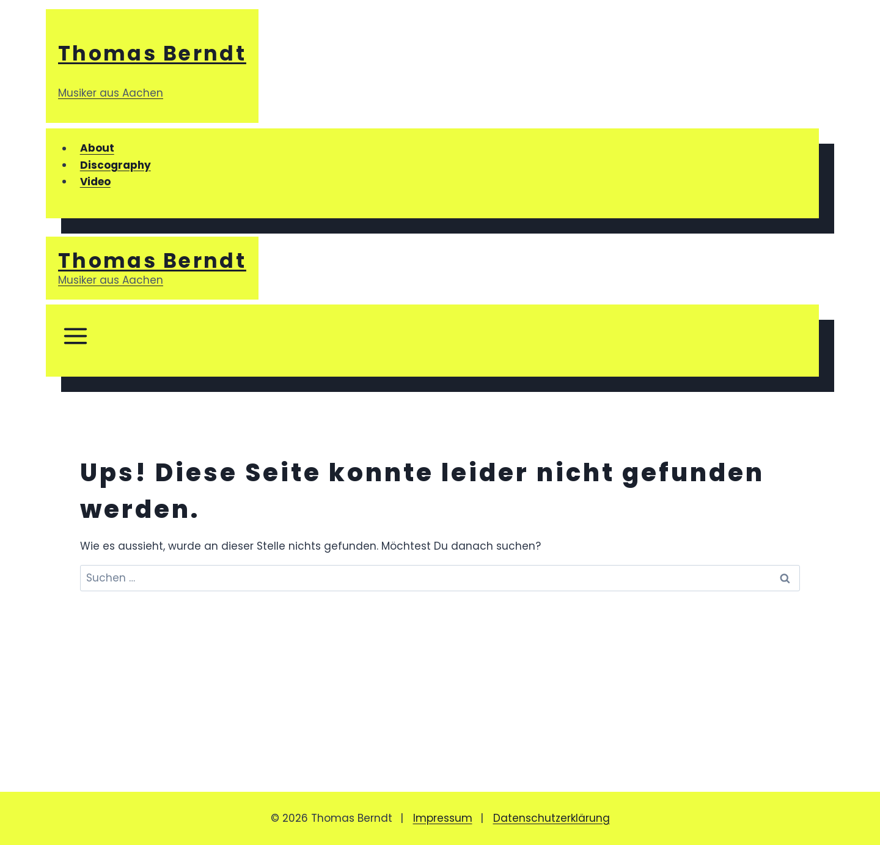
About (97, 148)
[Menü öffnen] (75, 340)
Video (95, 181)
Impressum (442, 818)
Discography (115, 165)
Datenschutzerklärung (551, 818)
